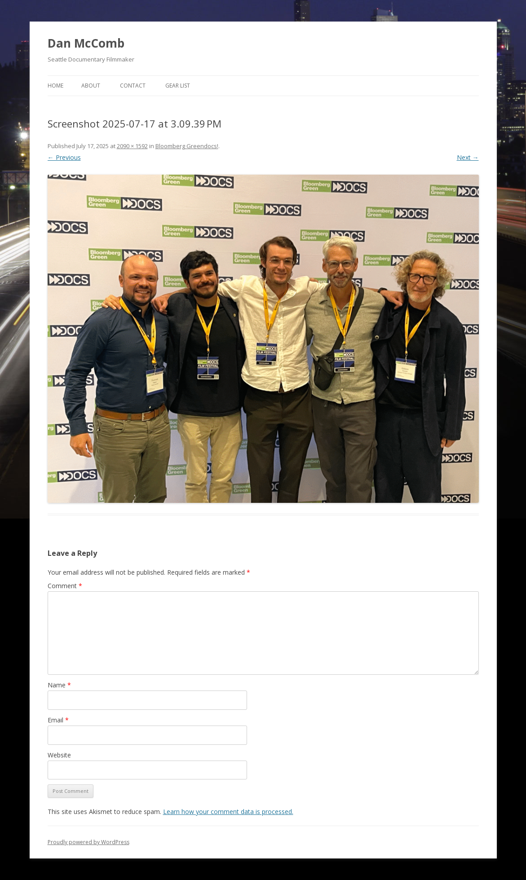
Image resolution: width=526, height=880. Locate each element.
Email (58, 720)
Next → (468, 157)
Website (59, 755)
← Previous (64, 157)
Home (55, 85)
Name (59, 685)
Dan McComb (86, 43)
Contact (133, 85)
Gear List (177, 85)
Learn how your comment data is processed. (228, 811)
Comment (65, 585)
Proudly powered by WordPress (88, 842)
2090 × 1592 (132, 146)
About (90, 85)
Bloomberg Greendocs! (186, 146)
